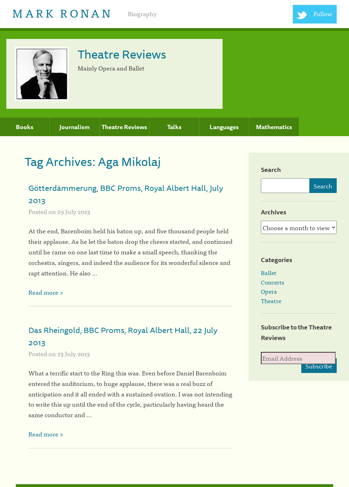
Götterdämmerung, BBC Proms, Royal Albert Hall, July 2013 (125, 194)
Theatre (271, 300)
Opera (269, 291)
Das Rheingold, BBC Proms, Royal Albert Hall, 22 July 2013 (122, 336)
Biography (142, 13)
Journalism (74, 127)
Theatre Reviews (124, 127)
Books (24, 127)
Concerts (272, 282)
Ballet (268, 272)
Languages (224, 127)
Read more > (45, 292)
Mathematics (274, 127)
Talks (174, 127)
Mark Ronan (62, 12)
